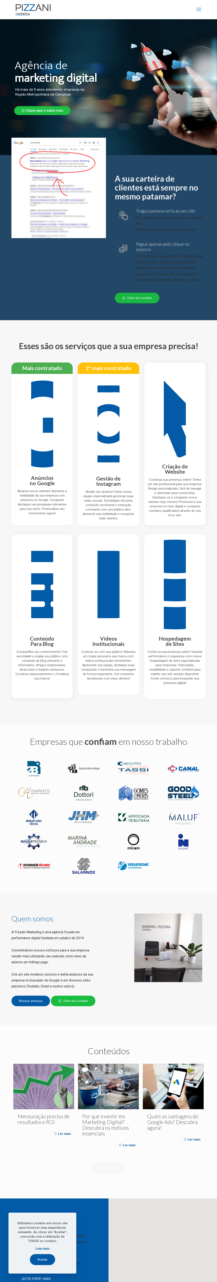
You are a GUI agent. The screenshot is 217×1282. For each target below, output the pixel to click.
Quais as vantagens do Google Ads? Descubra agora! (172, 1122)
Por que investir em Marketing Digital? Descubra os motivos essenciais (105, 1125)
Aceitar (42, 1259)
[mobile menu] (198, 9)
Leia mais (42, 1248)
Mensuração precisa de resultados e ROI (44, 1119)
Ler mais (64, 1134)
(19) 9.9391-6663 (36, 1279)
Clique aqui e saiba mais (42, 110)
